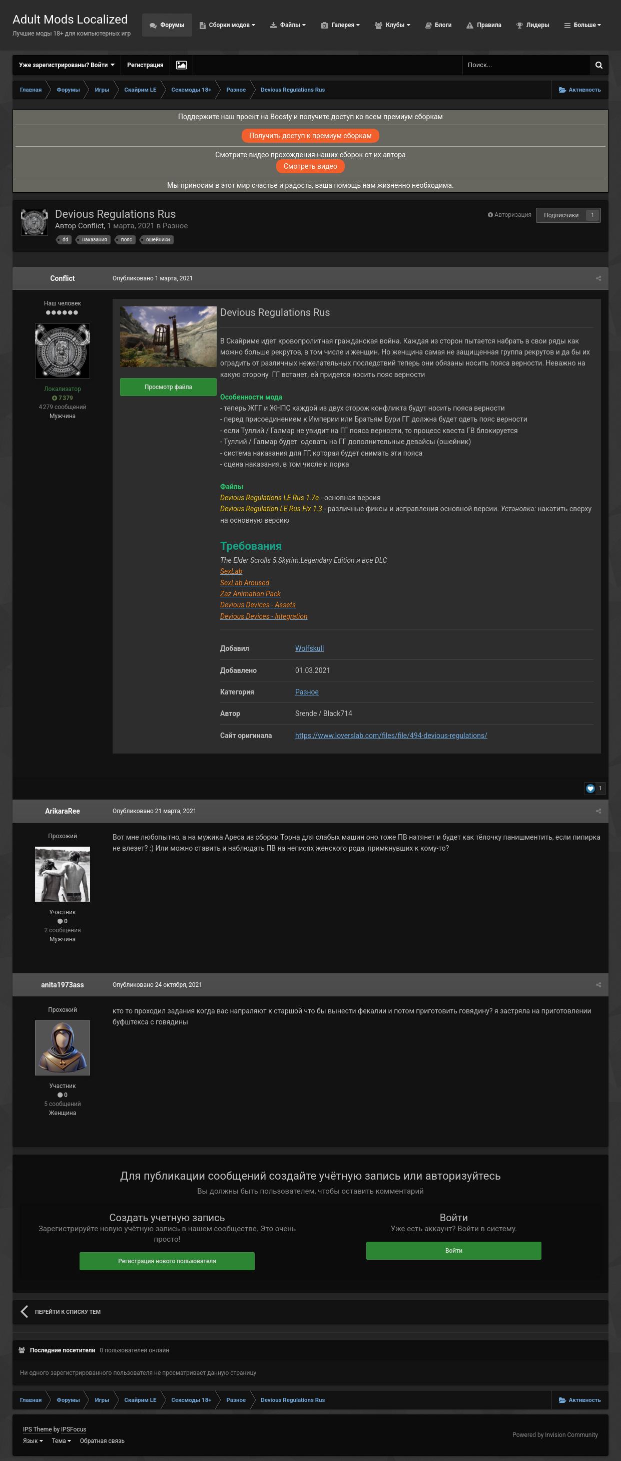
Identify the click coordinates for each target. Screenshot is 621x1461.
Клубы (397, 25)
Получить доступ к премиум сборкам (310, 136)
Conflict (91, 225)
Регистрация (145, 65)
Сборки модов (231, 25)
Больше (586, 25)
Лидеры (537, 25)
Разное (175, 225)
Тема (61, 1440)
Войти (453, 1250)
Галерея (345, 25)
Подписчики (561, 215)
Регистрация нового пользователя (167, 1261)
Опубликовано (153, 278)
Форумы (171, 25)
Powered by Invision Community (555, 1434)
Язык (33, 1440)
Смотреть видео (310, 166)
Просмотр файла (168, 387)
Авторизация (512, 214)
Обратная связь (102, 1440)
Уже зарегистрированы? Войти (67, 65)
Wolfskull (309, 648)
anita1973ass (62, 985)
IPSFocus (73, 1429)
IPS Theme (37, 1429)
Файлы (292, 25)
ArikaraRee (62, 811)
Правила (488, 25)
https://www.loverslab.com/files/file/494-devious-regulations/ (391, 736)
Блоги (443, 25)
